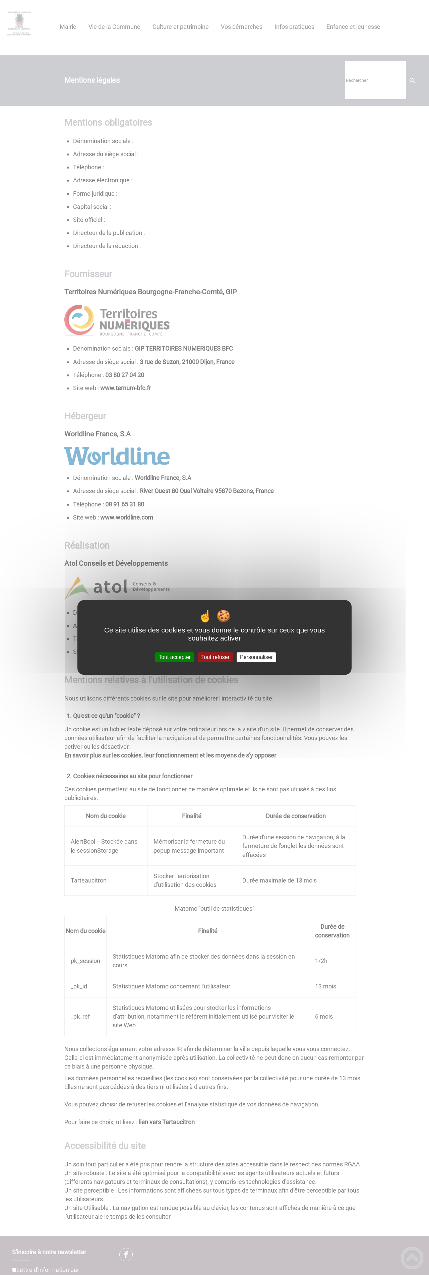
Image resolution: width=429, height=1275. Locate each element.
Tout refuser (215, 657)
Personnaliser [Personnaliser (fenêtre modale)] (256, 657)
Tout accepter (175, 657)
